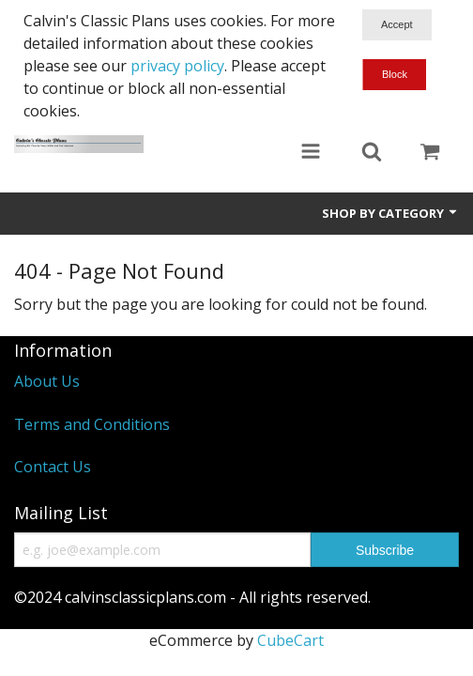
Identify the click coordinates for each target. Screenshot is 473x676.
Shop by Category (390, 213)
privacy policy (177, 65)
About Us (47, 381)
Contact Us (52, 466)
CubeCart (290, 640)
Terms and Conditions (92, 424)
